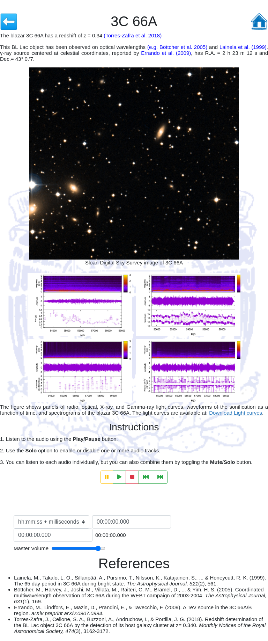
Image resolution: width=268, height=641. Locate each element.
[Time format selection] (51, 522)
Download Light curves (235, 413)
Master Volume (31, 548)
